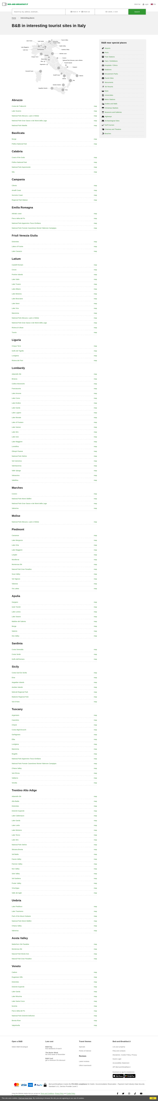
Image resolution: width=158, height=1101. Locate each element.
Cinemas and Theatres (113, 129)
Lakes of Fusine (17, 246)
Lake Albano (16, 289)
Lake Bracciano (17, 299)
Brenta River (16, 1020)
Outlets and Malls (111, 104)
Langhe (14, 555)
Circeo (14, 270)
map (95, 106)
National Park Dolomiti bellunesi (23, 1016)
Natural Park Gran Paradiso (22, 569)
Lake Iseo (15, 437)
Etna (13, 677)
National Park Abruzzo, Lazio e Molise (25, 116)
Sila (13, 172)
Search (137, 12)
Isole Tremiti (16, 607)
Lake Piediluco (17, 906)
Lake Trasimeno (17, 911)
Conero (14, 494)
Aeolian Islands (17, 687)
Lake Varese (16, 427)
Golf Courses (109, 125)
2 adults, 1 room (111, 12)
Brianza (14, 379)
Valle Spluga (16, 470)
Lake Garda (16, 408)
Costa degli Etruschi (19, 730)
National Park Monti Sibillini (21, 499)
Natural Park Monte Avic (20, 954)
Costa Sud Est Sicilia (19, 673)
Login (146, 4)
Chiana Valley (17, 768)
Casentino (15, 720)
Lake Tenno (16, 835)
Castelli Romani (17, 265)
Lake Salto (15, 279)
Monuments (109, 82)
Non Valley (15, 869)
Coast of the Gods (18, 157)
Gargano (15, 602)
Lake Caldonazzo (18, 816)
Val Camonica (17, 461)
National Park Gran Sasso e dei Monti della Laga (29, 121)
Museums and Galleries (113, 112)
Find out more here (25, 1098)
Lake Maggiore (17, 442)
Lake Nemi (15, 303)
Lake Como (16, 398)
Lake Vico (15, 308)
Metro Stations (110, 99)
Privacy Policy (59, 1093)
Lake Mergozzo (17, 540)
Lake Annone (16, 393)
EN (153, 4)
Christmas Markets (111, 108)
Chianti (14, 725)
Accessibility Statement (121, 1063)
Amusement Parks (111, 74)
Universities (109, 95)
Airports (107, 48)
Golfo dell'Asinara (18, 659)
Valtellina (15, 480)
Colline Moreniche (18, 384)
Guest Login (117, 1059)
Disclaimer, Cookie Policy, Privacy (125, 1055)
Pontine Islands (17, 274)
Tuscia (14, 332)
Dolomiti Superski (18, 811)
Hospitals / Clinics (111, 65)
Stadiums (108, 69)
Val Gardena (16, 878)
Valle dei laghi (17, 893)
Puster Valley (16, 883)
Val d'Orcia (15, 773)
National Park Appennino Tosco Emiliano (26, 223)
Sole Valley (16, 874)
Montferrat (15, 559)
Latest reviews (84, 1061)
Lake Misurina (17, 996)
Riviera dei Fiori (17, 360)
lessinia (14, 1006)
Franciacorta (16, 388)
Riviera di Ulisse (17, 328)
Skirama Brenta (17, 849)
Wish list (137, 4)
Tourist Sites (109, 78)
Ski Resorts (109, 87)
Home (14, 18)
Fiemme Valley (17, 864)
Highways (108, 116)
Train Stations (110, 57)
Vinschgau (15, 888)
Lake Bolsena (17, 294)
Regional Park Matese (20, 200)
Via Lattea (15, 588)
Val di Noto (16, 702)
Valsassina (15, 475)
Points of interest (85, 1051)
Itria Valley (15, 636)
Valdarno (15, 778)
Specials (82, 1047)
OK (153, 1098)
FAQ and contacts (119, 1051)
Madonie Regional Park (20, 697)
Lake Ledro (16, 825)
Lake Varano (16, 617)
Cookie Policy (71, 1093)
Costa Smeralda (17, 649)
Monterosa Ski (17, 564)
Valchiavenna (16, 466)
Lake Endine (16, 403)
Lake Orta (15, 545)
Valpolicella (16, 1025)
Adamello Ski (16, 374)
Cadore (14, 972)
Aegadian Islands (18, 682)
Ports (107, 52)
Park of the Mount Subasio (21, 916)
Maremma (15, 313)
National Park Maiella (19, 125)
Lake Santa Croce (18, 1001)
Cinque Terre (16, 346)
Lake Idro (15, 432)
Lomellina (15, 446)
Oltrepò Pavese (17, 451)
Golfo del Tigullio (18, 351)
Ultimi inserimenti (85, 1065)
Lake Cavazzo (17, 251)
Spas (106, 91)
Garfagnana (16, 734)
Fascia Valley (16, 859)
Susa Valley (16, 574)
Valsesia (15, 584)
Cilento (14, 185)
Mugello (14, 754)
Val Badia (15, 854)
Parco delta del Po (18, 218)
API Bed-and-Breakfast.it (121, 1067)
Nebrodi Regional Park (20, 692)
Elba (13, 739)
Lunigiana (15, 356)
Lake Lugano (16, 413)
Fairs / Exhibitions (111, 61)
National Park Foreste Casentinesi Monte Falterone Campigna (34, 228)
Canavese (15, 535)
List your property (119, 1047)
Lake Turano (16, 284)
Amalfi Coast (16, 190)
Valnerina (15, 508)
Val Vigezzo (16, 579)
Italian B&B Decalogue (20, 1047)
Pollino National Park (19, 144)
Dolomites (15, 242)
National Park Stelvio (19, 456)
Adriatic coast (17, 213)
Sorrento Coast (17, 195)
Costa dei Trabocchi (19, 106)
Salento (14, 631)
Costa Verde (16, 654)
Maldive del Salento (19, 621)
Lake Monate (16, 417)
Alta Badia (15, 801)
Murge (14, 139)
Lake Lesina (16, 612)
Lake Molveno (17, 830)
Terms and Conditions (47, 1093)
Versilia (14, 783)
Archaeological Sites (112, 121)
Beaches (108, 133)
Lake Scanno (16, 111)
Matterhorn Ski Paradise (20, 944)
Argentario (15, 715)
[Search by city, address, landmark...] (38, 12)
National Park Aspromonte (21, 167)
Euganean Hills (17, 977)
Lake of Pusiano (17, 422)
